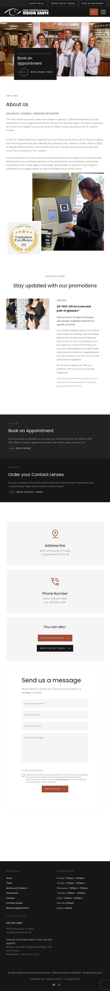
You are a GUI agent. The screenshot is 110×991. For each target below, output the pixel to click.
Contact (10, 898)
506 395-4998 (57, 602)
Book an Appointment (93, 3)
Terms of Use (37, 979)
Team (9, 883)
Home (9, 878)
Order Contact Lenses (63, 3)
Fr (94, 12)
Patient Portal (36, 3)
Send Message (55, 789)
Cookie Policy (72, 979)
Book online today (35, 72)
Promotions (12, 892)
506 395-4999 (59, 598)
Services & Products (16, 888)
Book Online (19, 448)
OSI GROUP (75, 972)
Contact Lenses (14, 902)
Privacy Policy (55, 979)
